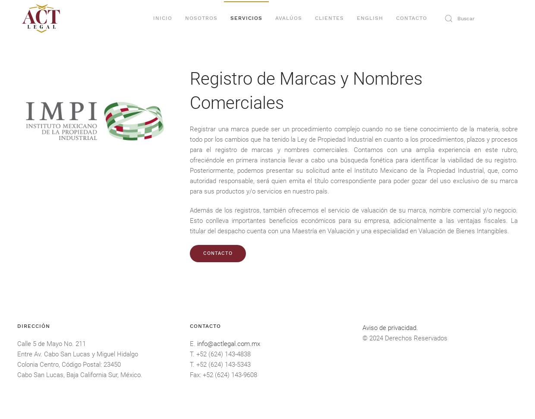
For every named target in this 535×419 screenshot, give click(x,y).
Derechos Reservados (416, 338)
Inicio (162, 18)
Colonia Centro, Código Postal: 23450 (69, 364)
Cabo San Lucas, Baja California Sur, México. (79, 375)
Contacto (411, 18)
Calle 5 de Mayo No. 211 (51, 344)
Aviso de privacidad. (390, 328)
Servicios (246, 18)
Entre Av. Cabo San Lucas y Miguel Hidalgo (77, 354)
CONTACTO (218, 253)
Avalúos (288, 18)
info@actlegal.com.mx (228, 344)
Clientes (329, 18)
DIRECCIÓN (33, 326)
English (370, 18)
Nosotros (201, 18)
